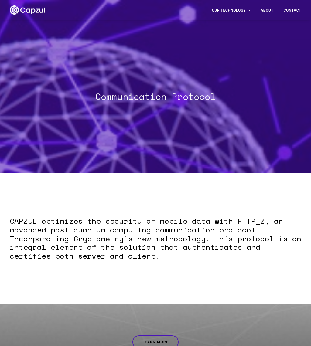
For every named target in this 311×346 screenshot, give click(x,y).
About (267, 10)
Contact (292, 10)
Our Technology (231, 10)
